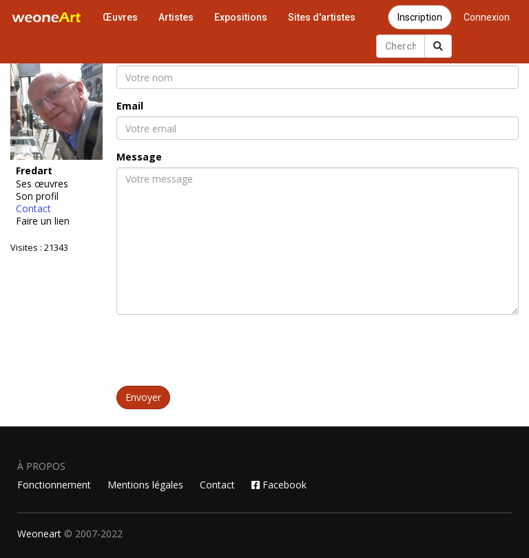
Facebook (279, 484)
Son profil (37, 196)
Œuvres (120, 17)
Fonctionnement (54, 484)
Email (129, 105)
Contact (33, 209)
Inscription (419, 17)
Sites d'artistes (321, 17)
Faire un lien (43, 221)
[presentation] (221, 352)
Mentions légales (145, 484)
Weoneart (39, 533)
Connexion (487, 17)
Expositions (240, 17)
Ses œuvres (42, 184)
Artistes (176, 17)
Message (139, 156)
